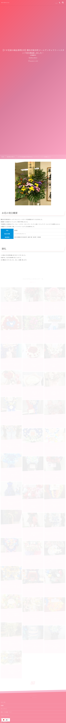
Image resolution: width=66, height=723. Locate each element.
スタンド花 (3, 702)
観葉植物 (2, 718)
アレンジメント (4, 708)
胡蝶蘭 (2, 705)
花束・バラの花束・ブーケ (6, 712)
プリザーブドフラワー (5, 715)
